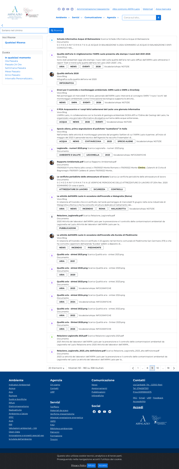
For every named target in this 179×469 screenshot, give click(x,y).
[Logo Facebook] (59, 9)
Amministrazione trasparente (93, 9)
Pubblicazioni (98, 392)
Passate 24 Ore (13, 64)
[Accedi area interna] (138, 408)
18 (169, 369)
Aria (11, 392)
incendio (88, 208)
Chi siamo (55, 384)
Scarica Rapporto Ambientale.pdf (100, 161)
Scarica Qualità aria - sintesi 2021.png (106, 254)
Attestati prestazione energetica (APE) (66, 419)
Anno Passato (12, 75)
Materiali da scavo (59, 410)
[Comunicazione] (95, 17)
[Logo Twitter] (63, 9)
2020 (72, 274)
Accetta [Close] (103, 465)
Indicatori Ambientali (19, 384)
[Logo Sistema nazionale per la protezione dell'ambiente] (31, 12)
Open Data (14, 432)
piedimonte (94, 247)
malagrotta (118, 208)
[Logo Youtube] (68, 9)
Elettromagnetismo (19, 406)
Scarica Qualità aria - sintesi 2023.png (106, 281)
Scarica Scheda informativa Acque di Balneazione (125, 39)
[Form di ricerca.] (139, 17)
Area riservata (163, 9)
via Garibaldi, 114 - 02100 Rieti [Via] (147, 384)
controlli (117, 189)
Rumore (13, 395)
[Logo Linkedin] (72, 9)
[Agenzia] (113, 17)
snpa (74, 102)
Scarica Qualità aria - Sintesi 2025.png (106, 322)
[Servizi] (77, 17)
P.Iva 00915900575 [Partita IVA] (142, 392)
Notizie (125, 66)
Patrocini (54, 432)
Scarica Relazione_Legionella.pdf (99, 215)
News (94, 384)
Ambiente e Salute (18, 413)
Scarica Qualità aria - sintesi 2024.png (106, 295)
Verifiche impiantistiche (62, 414)
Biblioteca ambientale (61, 428)
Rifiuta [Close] (92, 465)
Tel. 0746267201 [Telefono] (141, 388)
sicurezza (99, 189)
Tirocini (54, 439)
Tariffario (54, 407)
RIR (10, 424)
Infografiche (138, 155)
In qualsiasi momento (18, 57)
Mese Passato (12, 71)
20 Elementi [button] (58, 369)
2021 (72, 261)
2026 (98, 66)
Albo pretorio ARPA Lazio (126, 9)
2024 (72, 302)
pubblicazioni (67, 228)
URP (52, 392)
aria (61, 66)
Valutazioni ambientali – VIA (23, 428)
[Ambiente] (63, 17)
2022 (72, 315)
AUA (11, 421)
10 (158, 369)
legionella (92, 155)
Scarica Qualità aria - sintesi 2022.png (106, 308)
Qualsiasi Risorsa (15, 42)
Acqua (12, 388)
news (73, 66)
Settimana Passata (15, 68)
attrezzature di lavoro (73, 189)
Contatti (54, 388)
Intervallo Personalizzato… (19, 78)
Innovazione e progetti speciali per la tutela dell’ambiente (26, 437)
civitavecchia (93, 141)
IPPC (11, 417)
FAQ (52, 425)
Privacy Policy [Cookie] (78, 465)
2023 (109, 141)
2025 (87, 122)
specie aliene (125, 141)
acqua (63, 122)
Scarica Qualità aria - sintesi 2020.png (106, 268)
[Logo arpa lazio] (15, 12)
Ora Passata (11, 61)
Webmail (148, 9)
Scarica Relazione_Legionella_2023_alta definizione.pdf (132, 350)
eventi (86, 66)
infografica (66, 83)
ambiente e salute (70, 155)
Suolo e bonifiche (18, 399)
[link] (2, 25)
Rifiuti (12, 402)
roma (102, 208)
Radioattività (15, 410)
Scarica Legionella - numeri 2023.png (106, 148)
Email (142, 398)
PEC (135, 398)
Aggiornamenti (99, 388)
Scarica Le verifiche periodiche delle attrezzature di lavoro (137, 176)
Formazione (56, 435)
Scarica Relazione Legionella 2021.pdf (106, 336)
